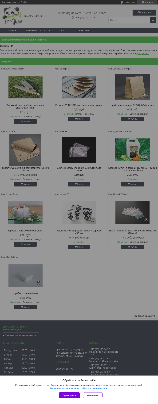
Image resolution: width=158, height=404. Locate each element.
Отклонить (92, 395)
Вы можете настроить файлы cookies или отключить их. (78, 388)
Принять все (69, 395)
